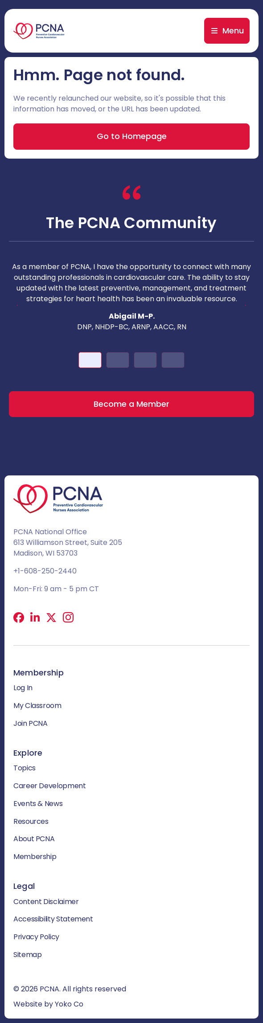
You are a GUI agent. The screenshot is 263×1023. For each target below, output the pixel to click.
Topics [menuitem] (24, 768)
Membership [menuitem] (34, 856)
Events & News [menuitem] (37, 803)
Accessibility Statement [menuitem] (53, 919)
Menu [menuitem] (233, 30)
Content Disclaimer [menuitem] (46, 901)
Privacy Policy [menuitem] (36, 937)
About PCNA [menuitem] (33, 839)
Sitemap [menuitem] (27, 954)
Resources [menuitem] (31, 821)
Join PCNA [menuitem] (30, 723)
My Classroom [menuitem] (37, 705)
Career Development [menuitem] (49, 786)
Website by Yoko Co (48, 1004)
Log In (23, 688)
